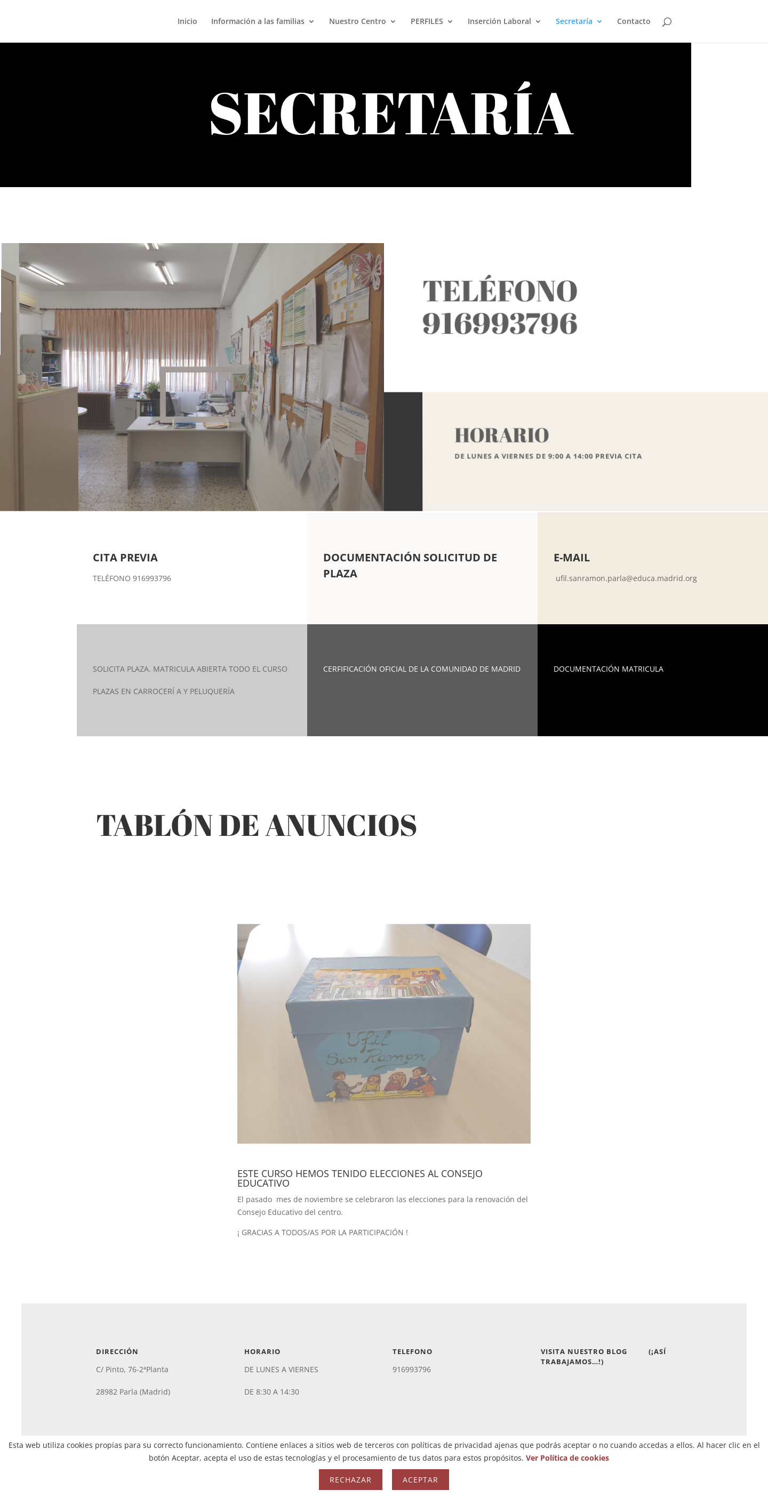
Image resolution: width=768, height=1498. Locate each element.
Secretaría (574, 22)
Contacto (634, 22)
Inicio (187, 22)
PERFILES (427, 22)
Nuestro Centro (357, 22)
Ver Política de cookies (567, 1458)
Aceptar (420, 1480)
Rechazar (351, 1480)
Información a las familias (258, 22)
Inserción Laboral (499, 22)
